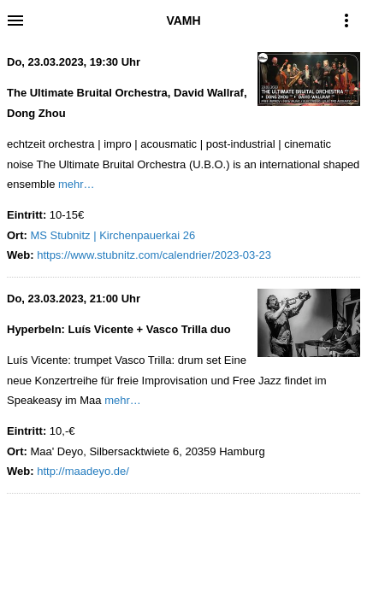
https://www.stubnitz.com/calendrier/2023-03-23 (154, 255)
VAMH (183, 20)
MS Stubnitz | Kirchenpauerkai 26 (112, 235)
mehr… (76, 184)
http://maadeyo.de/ (83, 471)
